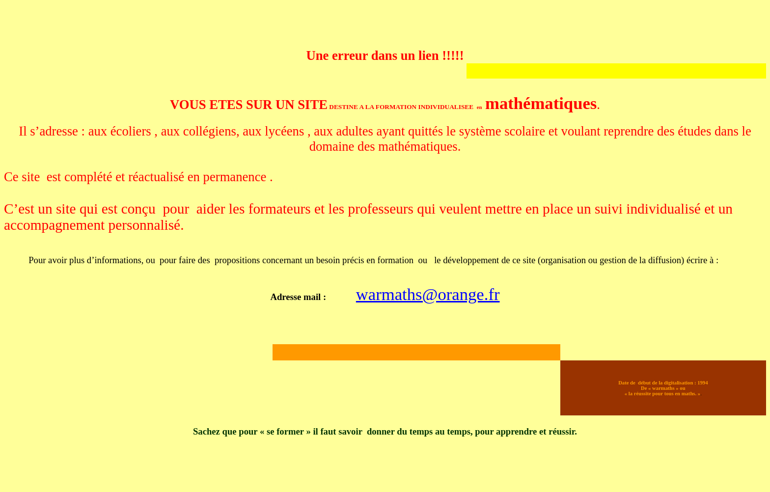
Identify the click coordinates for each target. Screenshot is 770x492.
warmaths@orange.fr (428, 294)
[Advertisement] (182, 26)
